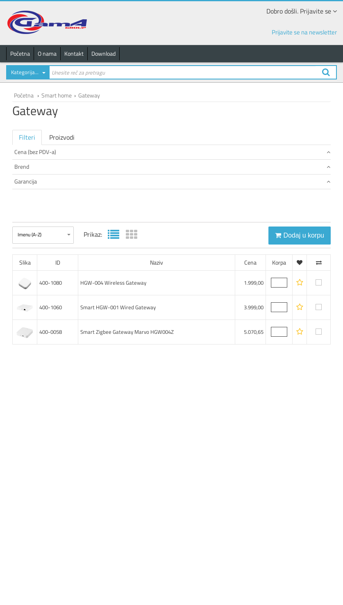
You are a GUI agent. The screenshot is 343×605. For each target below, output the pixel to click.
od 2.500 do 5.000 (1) (39, 174)
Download (103, 53)
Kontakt (74, 53)
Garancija (172, 231)
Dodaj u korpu (299, 298)
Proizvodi (62, 137)
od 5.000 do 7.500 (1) (39, 182)
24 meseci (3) (30, 245)
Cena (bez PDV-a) (172, 151)
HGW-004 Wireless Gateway (113, 345)
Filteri (27, 137)
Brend (172, 195)
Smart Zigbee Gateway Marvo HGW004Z (127, 394)
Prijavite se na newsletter (304, 32)
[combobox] (27, 73)
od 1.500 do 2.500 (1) (39, 166)
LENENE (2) (28, 209)
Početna (20, 53)
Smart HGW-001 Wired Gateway (118, 370)
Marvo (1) (26, 218)
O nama (47, 53)
